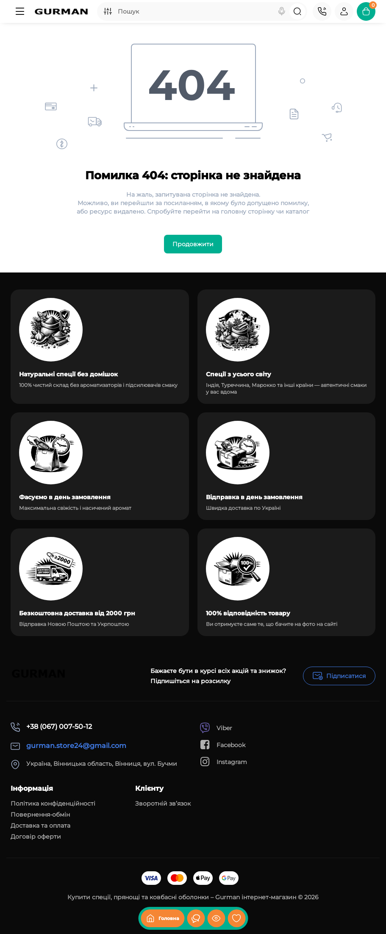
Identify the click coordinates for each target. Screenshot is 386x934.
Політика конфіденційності (53, 803)
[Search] (282, 11)
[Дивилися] (196, 918)
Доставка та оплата (40, 825)
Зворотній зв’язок (163, 803)
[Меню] (20, 11)
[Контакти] (322, 11)
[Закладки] (236, 918)
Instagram (223, 761)
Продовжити (193, 244)
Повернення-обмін (40, 814)
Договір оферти (36, 836)
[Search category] (108, 11)
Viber (216, 728)
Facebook (222, 744)
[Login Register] (344, 11)
